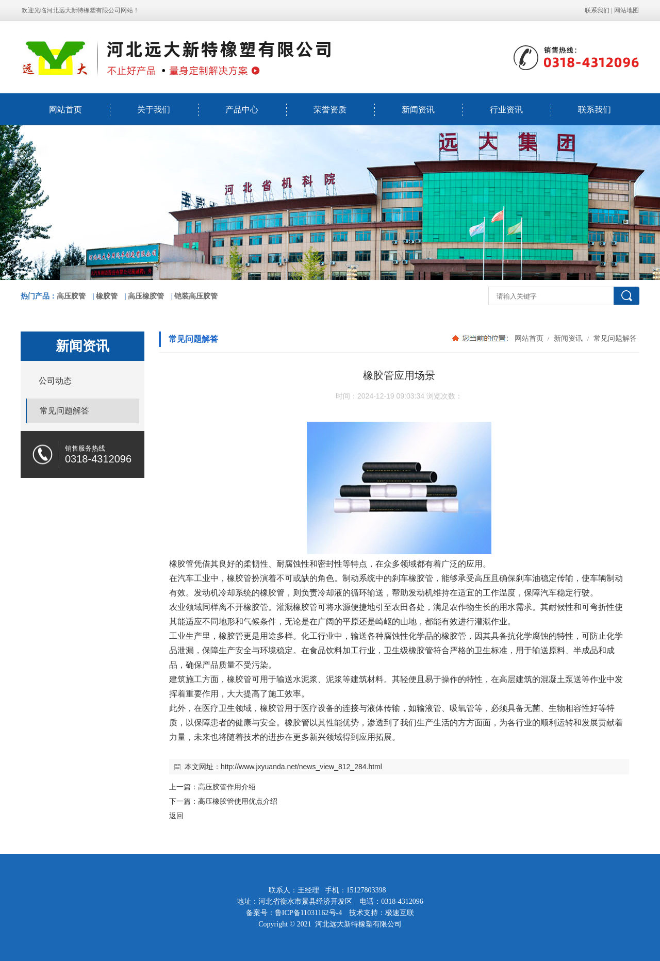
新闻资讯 (418, 109)
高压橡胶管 (146, 296)
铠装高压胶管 (196, 296)
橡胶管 (107, 296)
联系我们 (597, 10)
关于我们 (153, 109)
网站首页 (65, 109)
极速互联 (399, 913)
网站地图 (626, 10)
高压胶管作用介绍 (227, 787)
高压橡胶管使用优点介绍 (237, 801)
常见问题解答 (614, 338)
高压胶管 (71, 296)
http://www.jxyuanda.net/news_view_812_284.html (301, 767)
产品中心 (241, 109)
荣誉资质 (330, 109)
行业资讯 (506, 109)
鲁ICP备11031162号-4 (308, 913)
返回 (176, 815)
